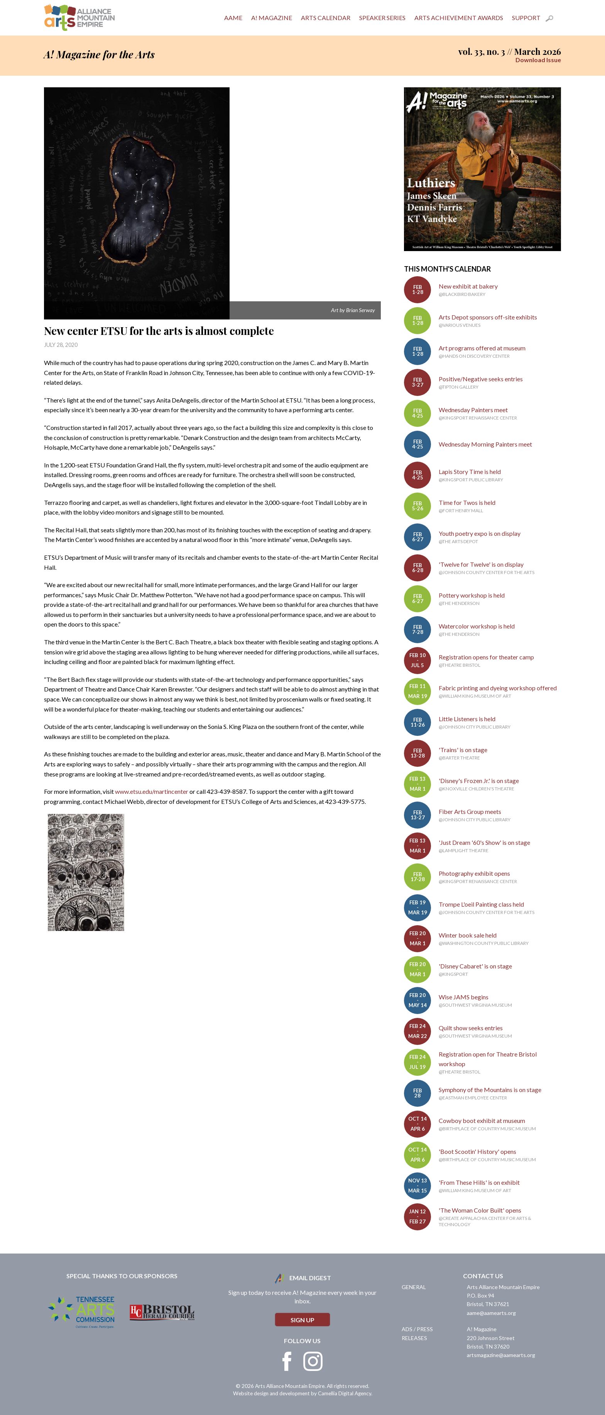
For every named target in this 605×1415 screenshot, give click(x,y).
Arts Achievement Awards (458, 17)
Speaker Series (382, 17)
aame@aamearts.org (491, 1313)
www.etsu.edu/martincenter (151, 791)
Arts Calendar (325, 17)
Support (526, 17)
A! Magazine (271, 17)
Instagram (313, 1361)
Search (553, 20)
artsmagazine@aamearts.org (501, 1355)
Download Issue (538, 59)
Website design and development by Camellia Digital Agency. (302, 1393)
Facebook (287, 1361)
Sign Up (302, 1319)
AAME (233, 17)
